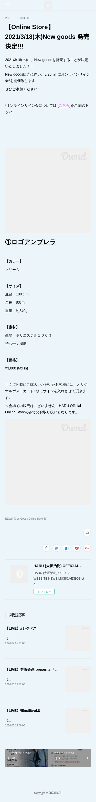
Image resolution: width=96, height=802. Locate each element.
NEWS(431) (12, 518)
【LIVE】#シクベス (21, 628)
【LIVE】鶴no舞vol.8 (22, 711)
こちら (64, 105)
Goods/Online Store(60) (33, 518)
